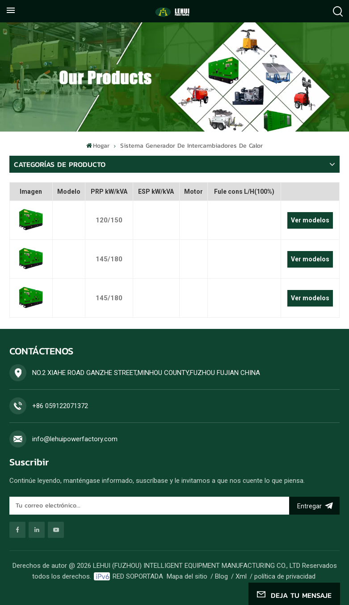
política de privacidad (284, 576)
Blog (221, 576)
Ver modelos (310, 220)
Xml (241, 576)
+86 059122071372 (60, 406)
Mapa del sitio (187, 576)
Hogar (98, 145)
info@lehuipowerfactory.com (75, 439)
